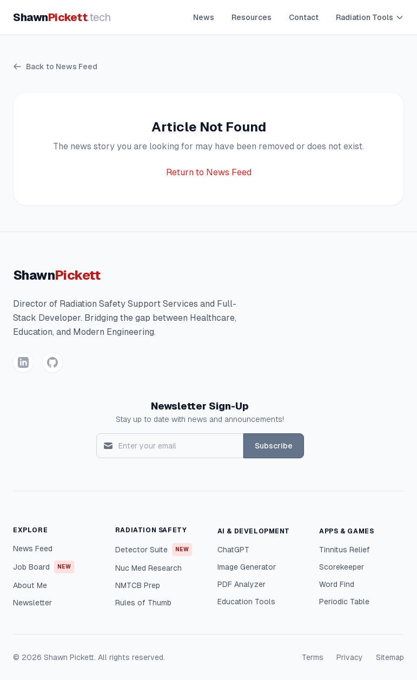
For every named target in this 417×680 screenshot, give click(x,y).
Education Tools (246, 601)
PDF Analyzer (241, 584)
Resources (251, 17)
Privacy (349, 657)
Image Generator (246, 567)
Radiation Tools (370, 17)
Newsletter (32, 602)
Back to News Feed (55, 66)
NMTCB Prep (137, 585)
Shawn (62, 17)
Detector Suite (153, 549)
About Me (30, 585)
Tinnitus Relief (344, 549)
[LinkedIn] (23, 362)
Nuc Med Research (148, 568)
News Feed (32, 548)
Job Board (43, 566)
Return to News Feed (208, 172)
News (203, 17)
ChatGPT (233, 549)
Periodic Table (344, 601)
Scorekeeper (341, 567)
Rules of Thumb (143, 602)
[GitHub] (52, 362)
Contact (304, 17)
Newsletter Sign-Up (200, 406)
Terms (312, 657)
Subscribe (274, 445)
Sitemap (390, 657)
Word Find (336, 584)
